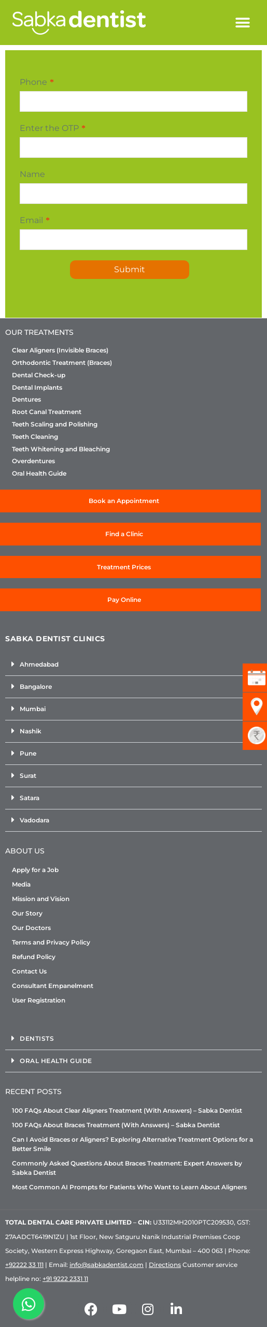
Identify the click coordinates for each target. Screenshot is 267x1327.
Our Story (27, 913)
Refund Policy (33, 957)
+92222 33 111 (24, 1265)
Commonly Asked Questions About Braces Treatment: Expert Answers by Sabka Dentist (127, 1167)
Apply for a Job (35, 870)
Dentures (26, 399)
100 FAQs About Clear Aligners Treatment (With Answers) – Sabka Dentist (127, 1110)
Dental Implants (37, 387)
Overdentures (33, 461)
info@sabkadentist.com (106, 1265)
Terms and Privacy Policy (51, 942)
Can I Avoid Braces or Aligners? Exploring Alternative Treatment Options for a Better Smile (132, 1144)
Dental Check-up (38, 375)
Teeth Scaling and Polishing (54, 424)
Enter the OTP (49, 128)
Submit (129, 269)
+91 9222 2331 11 (65, 1278)
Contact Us (29, 971)
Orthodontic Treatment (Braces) (62, 362)
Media (21, 884)
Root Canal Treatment (46, 412)
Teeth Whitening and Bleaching (61, 449)
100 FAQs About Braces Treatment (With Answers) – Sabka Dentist (116, 1125)
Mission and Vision (40, 899)
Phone (33, 82)
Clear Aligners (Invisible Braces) (60, 350)
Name (32, 174)
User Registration (38, 1000)
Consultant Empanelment (52, 986)
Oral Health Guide (39, 473)
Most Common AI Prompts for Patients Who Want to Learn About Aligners (129, 1187)
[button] (243, 22)
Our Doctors (31, 928)
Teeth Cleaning (35, 436)
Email (31, 220)
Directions (165, 1265)
